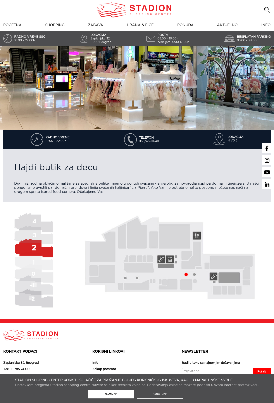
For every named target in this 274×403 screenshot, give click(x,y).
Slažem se (111, 394)
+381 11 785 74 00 (16, 369)
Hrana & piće (140, 25)
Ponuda (185, 25)
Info (266, 25)
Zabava (95, 25)
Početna (12, 25)
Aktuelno (227, 25)
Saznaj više (160, 394)
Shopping (55, 25)
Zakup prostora (104, 369)
